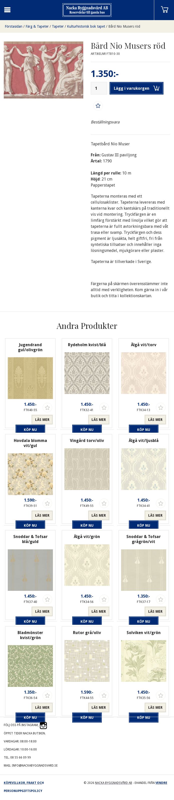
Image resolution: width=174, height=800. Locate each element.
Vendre (161, 783)
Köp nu (19, 420)
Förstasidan (13, 26)
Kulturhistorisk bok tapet (86, 26)
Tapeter (58, 26)
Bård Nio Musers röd (124, 26)
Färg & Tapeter (37, 26)
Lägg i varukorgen (136, 88)
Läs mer (42, 420)
